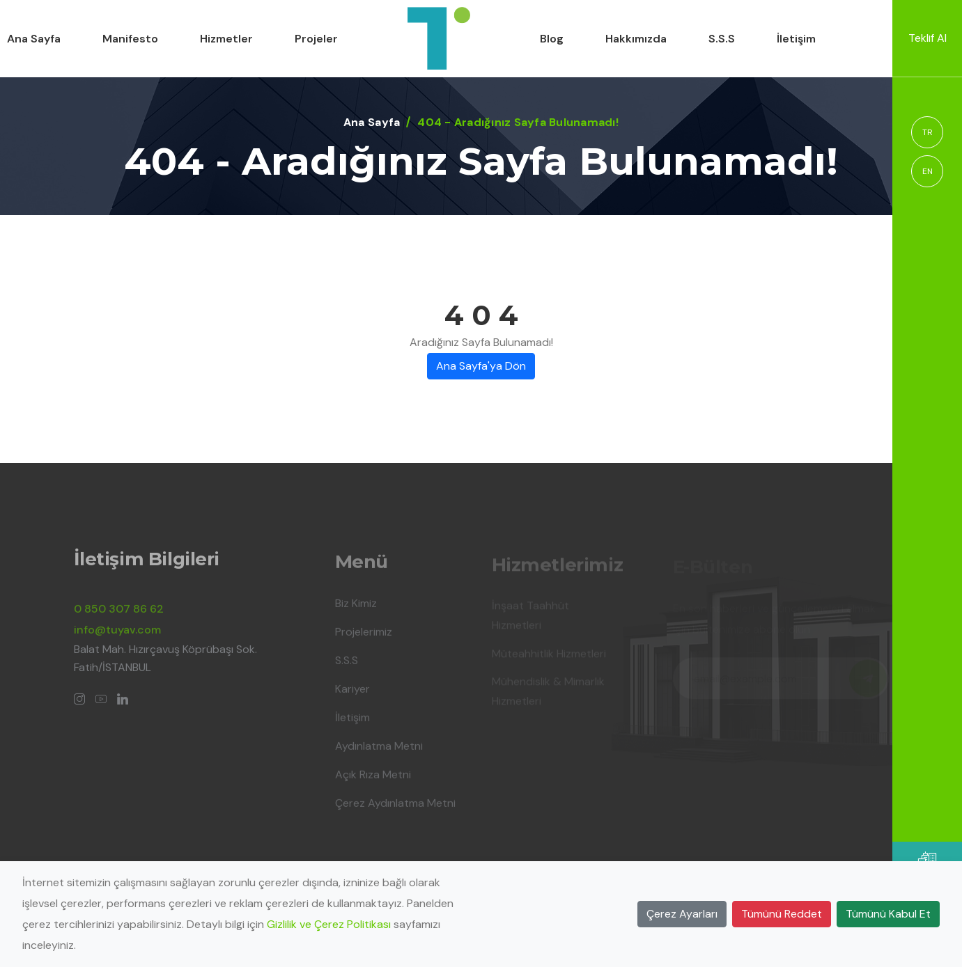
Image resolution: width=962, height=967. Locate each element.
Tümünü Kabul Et (888, 913)
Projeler (316, 38)
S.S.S (721, 38)
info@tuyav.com (117, 634)
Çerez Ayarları (681, 913)
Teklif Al (927, 38)
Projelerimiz (363, 636)
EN (927, 171)
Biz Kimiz (356, 607)
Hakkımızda (636, 38)
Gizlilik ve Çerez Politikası (329, 924)
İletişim (796, 38)
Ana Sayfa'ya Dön (481, 366)
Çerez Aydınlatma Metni (395, 807)
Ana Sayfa (34, 38)
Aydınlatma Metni (379, 750)
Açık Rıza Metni (373, 778)
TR (927, 132)
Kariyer (352, 693)
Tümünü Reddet (781, 913)
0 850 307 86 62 (119, 613)
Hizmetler (226, 38)
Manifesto (130, 38)
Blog (552, 38)
